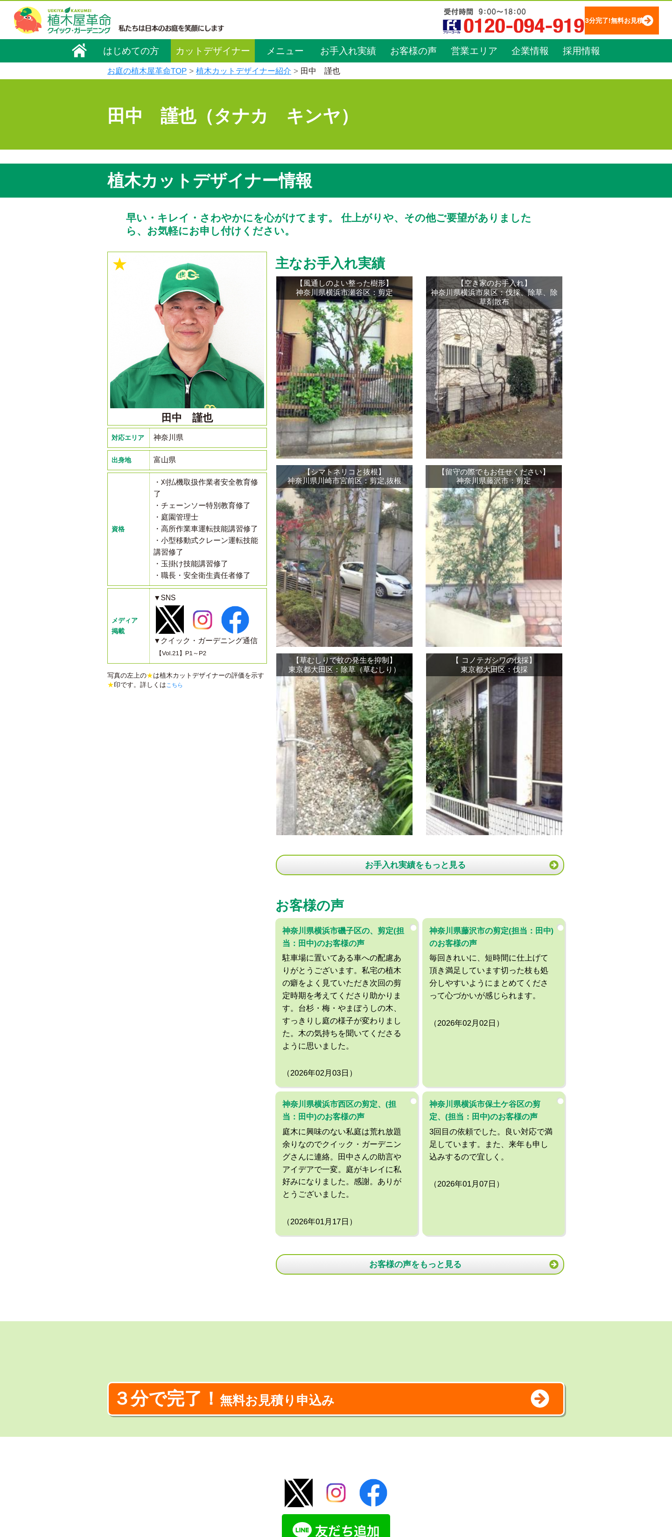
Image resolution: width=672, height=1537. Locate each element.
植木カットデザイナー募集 (488, 1433)
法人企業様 (129, 1416)
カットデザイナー (212, 50)
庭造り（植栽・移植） (261, 1458)
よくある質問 (349, 1393)
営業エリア (474, 50)
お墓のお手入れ (251, 1484)
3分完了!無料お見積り (595, 20)
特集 (332, 1485)
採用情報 (581, 50)
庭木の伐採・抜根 (255, 1393)
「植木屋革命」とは (359, 1367)
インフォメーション (359, 1502)
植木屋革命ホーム (254, 1330)
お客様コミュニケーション (152, 1403)
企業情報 (530, 50)
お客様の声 (413, 50)
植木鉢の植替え (251, 1471)
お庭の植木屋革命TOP (147, 71)
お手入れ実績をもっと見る (418, 559)
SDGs (334, 1467)
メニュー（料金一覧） (262, 1348)
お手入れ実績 (348, 50)
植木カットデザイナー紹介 (243, 71)
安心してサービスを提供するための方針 (506, 1375)
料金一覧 (242, 1367)
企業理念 (126, 1364)
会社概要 (126, 1351)
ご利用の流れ (349, 1380)
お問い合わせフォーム (480, 1399)
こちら (176, 686)
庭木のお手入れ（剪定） (265, 1380)
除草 (235, 1406)
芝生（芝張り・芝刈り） (265, 1419)
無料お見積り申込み (306, 1111)
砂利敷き (242, 1432)
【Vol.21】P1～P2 (186, 654)
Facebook (459, 1451)
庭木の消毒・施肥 (255, 1445)
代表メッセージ (136, 1377)
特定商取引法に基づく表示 (486, 1362)
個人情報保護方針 (473, 1349)
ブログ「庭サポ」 (472, 1416)
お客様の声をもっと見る (418, 963)
